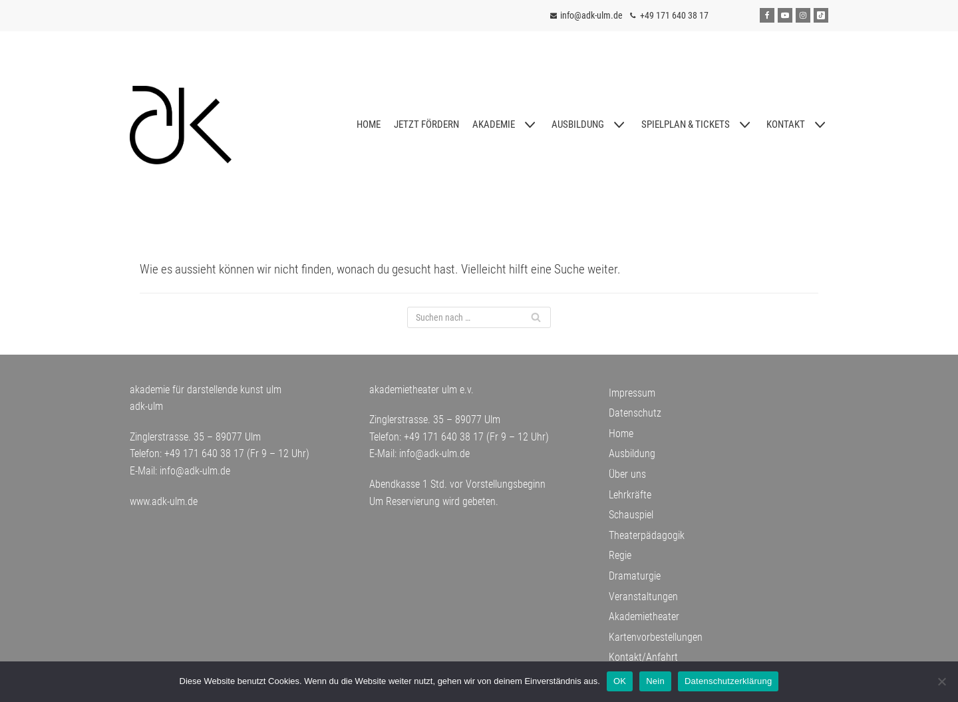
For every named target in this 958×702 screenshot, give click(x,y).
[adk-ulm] (181, 125)
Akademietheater (644, 616)
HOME (369, 124)
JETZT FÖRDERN (426, 124)
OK (619, 681)
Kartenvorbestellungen (656, 637)
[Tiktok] (821, 15)
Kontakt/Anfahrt (643, 657)
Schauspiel (631, 514)
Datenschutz (635, 413)
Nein (655, 681)
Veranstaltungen (643, 596)
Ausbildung (632, 453)
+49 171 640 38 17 (674, 15)
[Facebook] (767, 15)
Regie (620, 555)
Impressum (632, 393)
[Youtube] (785, 15)
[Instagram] (803, 15)
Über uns (627, 474)
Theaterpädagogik (647, 535)
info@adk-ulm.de (591, 15)
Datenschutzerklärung (728, 681)
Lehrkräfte (630, 494)
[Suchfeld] (479, 317)
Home (621, 433)
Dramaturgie (635, 576)
